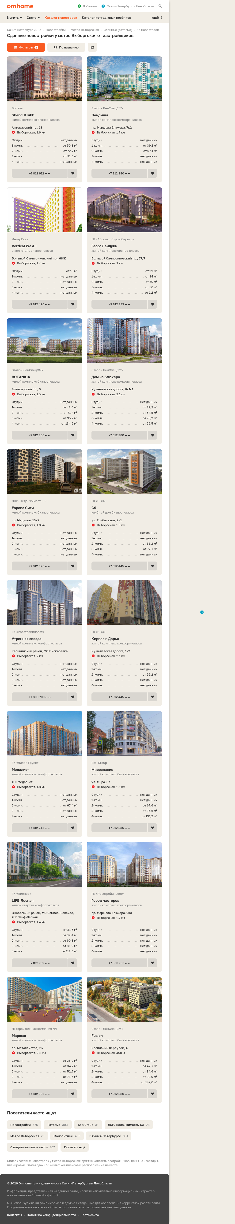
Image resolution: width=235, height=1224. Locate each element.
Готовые (58, 1125)
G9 (124, 507)
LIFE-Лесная (44, 900)
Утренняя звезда (44, 638)
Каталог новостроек (61, 17)
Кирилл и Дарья (124, 638)
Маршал (44, 1035)
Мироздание (124, 769)
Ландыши (124, 115)
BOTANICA (44, 376)
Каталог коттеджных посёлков (106, 17)
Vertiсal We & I (44, 246)
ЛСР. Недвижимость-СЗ (129, 1125)
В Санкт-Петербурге (108, 1136)
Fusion (124, 1035)
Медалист (44, 769)
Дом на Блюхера (124, 376)
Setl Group (88, 1125)
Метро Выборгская (27, 1136)
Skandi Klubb (44, 115)
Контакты (14, 1215)
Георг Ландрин (124, 246)
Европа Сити (44, 507)
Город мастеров (124, 900)
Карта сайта (90, 1215)
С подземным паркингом (32, 1147)
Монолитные (66, 1136)
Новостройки (24, 1125)
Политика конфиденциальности (51, 1215)
